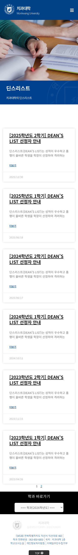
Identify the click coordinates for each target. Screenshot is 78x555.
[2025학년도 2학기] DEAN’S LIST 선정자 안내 (36, 138)
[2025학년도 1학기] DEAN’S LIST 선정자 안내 (36, 198)
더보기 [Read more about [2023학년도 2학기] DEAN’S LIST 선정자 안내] (12, 407)
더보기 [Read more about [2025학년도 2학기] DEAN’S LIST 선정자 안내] (12, 165)
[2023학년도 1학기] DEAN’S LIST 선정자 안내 (36, 440)
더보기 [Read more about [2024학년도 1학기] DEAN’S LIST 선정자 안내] (12, 346)
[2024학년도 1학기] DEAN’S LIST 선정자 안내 (36, 319)
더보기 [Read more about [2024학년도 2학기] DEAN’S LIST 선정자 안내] (12, 286)
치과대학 (23, 8)
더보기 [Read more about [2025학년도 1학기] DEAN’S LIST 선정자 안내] (12, 225)
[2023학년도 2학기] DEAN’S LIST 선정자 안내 (36, 380)
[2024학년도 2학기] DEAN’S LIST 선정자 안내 (36, 259)
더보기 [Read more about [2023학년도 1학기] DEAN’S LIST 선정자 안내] (12, 467)
